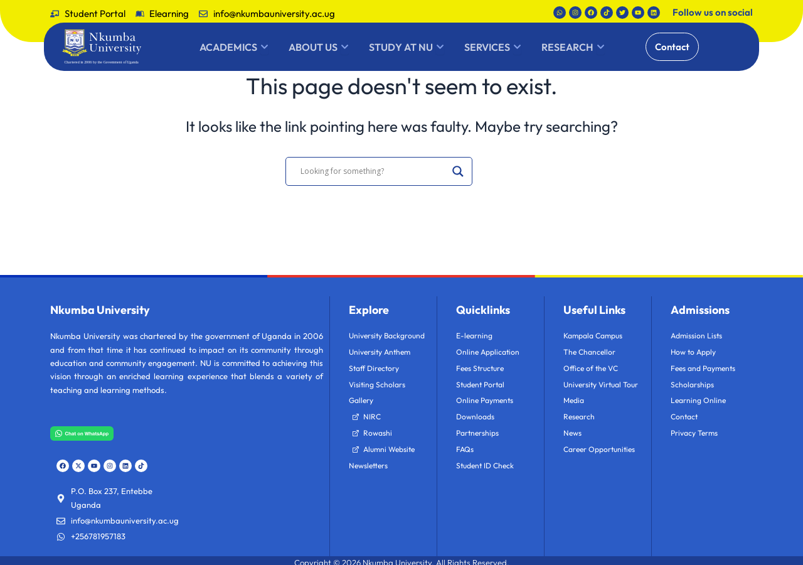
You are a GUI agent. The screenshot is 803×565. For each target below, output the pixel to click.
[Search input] (373, 171)
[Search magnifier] (458, 171)
